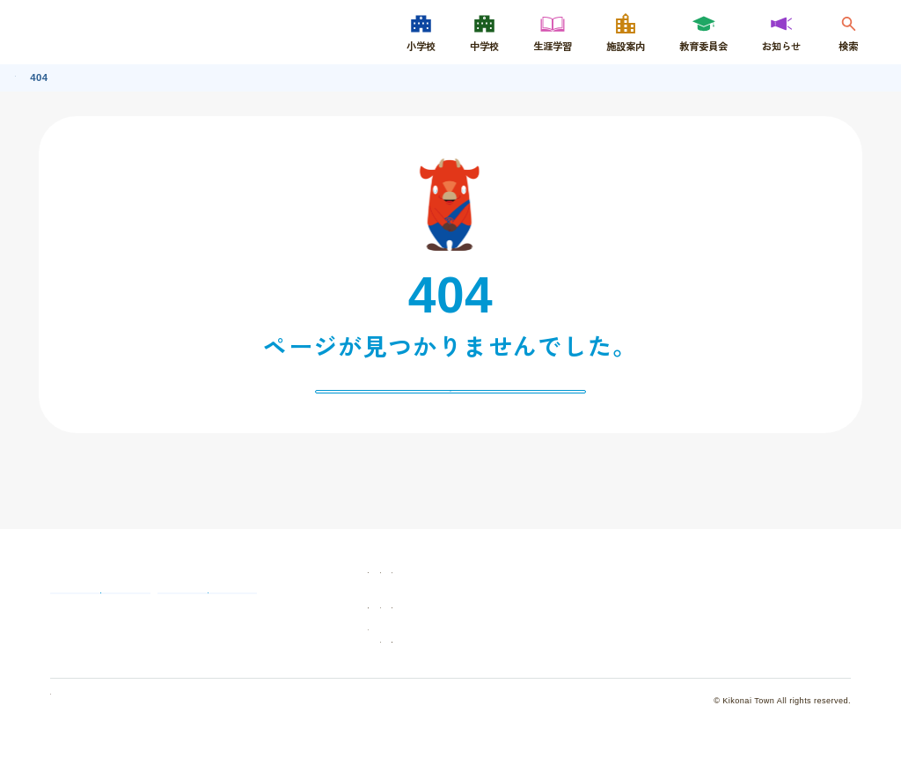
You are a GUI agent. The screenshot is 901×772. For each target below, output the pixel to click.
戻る (450, 401)
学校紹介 (471, 596)
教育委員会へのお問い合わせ (127, 651)
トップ (29, 77)
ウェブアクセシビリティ (773, 665)
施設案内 (739, 596)
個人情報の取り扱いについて (107, 745)
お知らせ (605, 631)
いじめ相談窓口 (269, 651)
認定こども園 (749, 631)
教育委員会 (476, 631)
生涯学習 (605, 596)
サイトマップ (615, 665)
